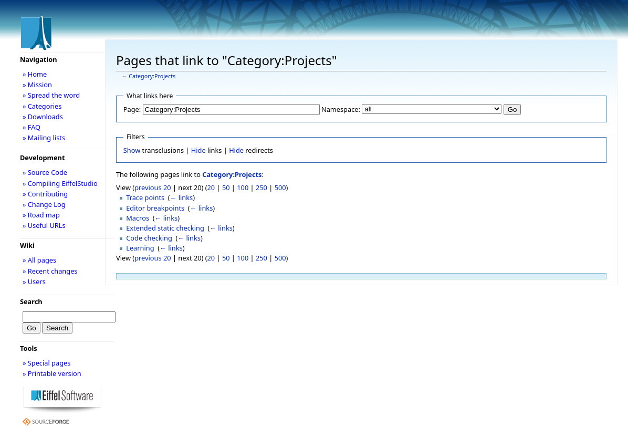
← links (181, 197)
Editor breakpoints (155, 208)
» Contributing (45, 194)
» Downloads (43, 116)
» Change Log (44, 204)
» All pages (39, 260)
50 (226, 187)
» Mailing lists (44, 137)
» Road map (41, 215)
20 (211, 187)
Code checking (149, 238)
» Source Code (45, 172)
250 (261, 187)
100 (242, 187)
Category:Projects (152, 76)
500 (280, 187)
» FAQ (31, 127)
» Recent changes (50, 271)
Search (31, 301)
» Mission (37, 84)
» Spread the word (51, 95)
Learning (140, 248)
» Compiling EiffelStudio (60, 183)
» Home (35, 74)
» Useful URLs (44, 225)
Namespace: (340, 109)
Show (131, 150)
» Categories (42, 106)
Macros (137, 218)
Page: (132, 109)
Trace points (145, 197)
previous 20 (152, 187)
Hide (198, 150)
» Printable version (52, 373)
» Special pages (46, 363)
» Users (34, 281)
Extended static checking (165, 228)
